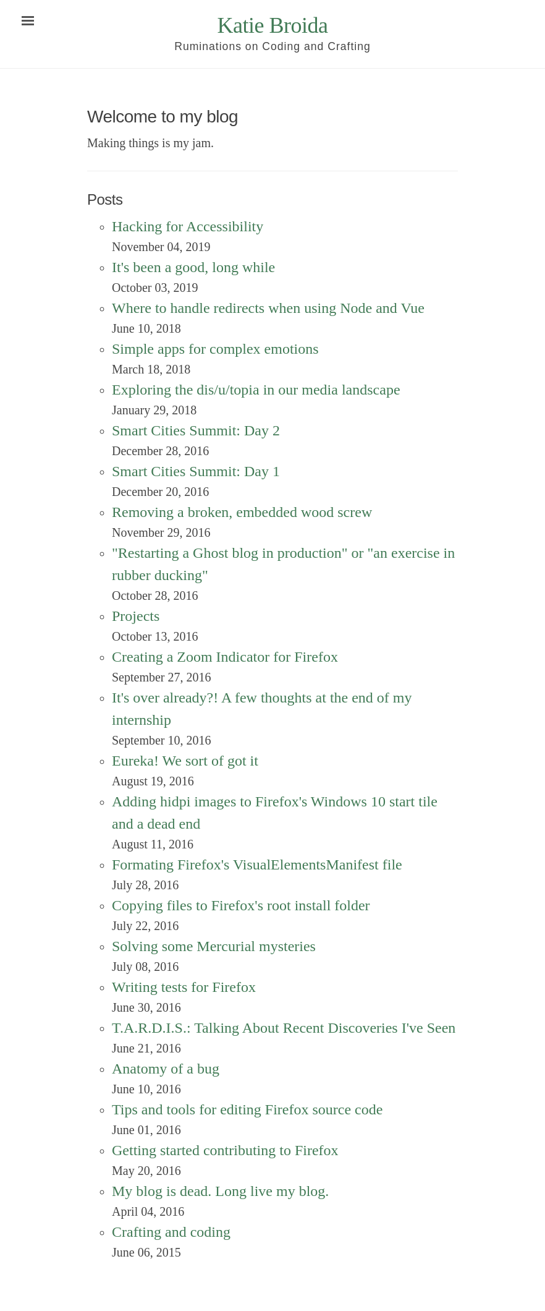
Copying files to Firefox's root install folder (241, 905)
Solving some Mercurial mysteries (214, 946)
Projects (135, 616)
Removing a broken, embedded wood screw (242, 512)
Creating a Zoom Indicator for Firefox (225, 657)
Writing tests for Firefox (184, 987)
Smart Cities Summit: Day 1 (196, 471)
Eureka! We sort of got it (185, 761)
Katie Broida (273, 25)
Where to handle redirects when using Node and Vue (268, 308)
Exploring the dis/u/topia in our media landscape (256, 390)
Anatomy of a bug (165, 1069)
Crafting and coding (171, 1232)
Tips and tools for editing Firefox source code (247, 1109)
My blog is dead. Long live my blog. (220, 1191)
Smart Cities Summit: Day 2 (196, 430)
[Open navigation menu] (27, 21)
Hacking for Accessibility (187, 226)
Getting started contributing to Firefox (225, 1150)
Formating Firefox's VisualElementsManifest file (257, 864)
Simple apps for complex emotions (215, 349)
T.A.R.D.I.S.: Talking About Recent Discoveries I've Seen (283, 1028)
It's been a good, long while (193, 267)
